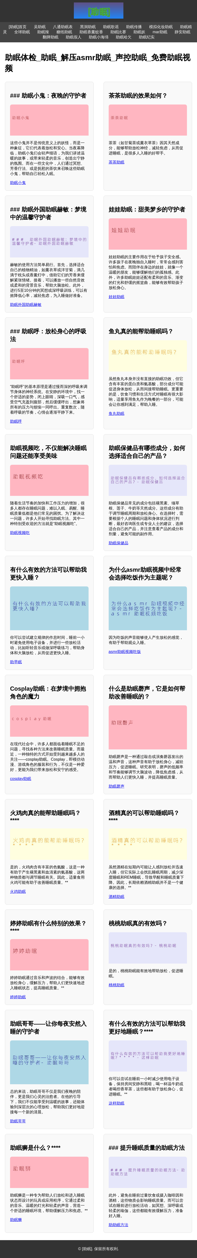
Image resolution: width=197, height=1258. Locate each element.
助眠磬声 (116, 786)
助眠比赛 (118, 32)
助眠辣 (43, 32)
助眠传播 (134, 27)
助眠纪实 (147, 37)
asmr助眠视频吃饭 (125, 652)
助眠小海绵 (98, 37)
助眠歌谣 (111, 27)
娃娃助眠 (116, 297)
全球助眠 (22, 32)
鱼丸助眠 (116, 413)
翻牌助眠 (50, 37)
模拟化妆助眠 (161, 27)
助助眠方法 (118, 1225)
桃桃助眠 (116, 985)
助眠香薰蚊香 (91, 32)
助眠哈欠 (123, 37)
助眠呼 (16, 421)
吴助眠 (40, 27)
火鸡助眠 (18, 891)
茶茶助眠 (116, 162)
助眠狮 (16, 1220)
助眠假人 (73, 37)
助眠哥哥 (18, 1121)
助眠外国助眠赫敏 (25, 305)
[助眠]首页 (18, 27)
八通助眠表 (63, 27)
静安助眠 (182, 32)
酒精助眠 (116, 897)
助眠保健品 (118, 543)
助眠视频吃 (20, 533)
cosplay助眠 (20, 779)
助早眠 (16, 662)
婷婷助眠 (18, 997)
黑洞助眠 (88, 27)
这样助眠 (116, 1103)
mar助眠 (160, 32)
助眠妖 (139, 32)
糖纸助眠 (64, 32)
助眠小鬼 (18, 183)
